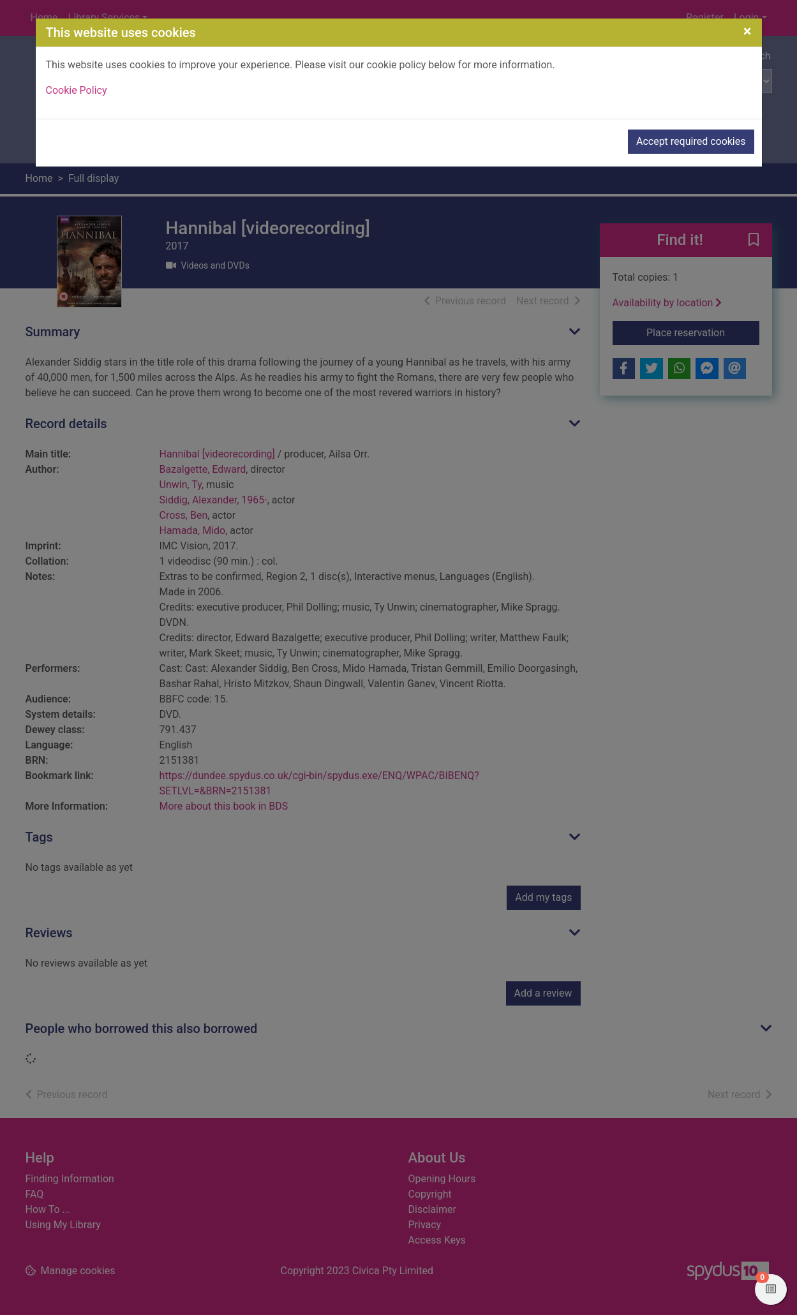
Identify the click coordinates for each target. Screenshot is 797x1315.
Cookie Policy (76, 90)
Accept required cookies (691, 141)
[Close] (747, 31)
